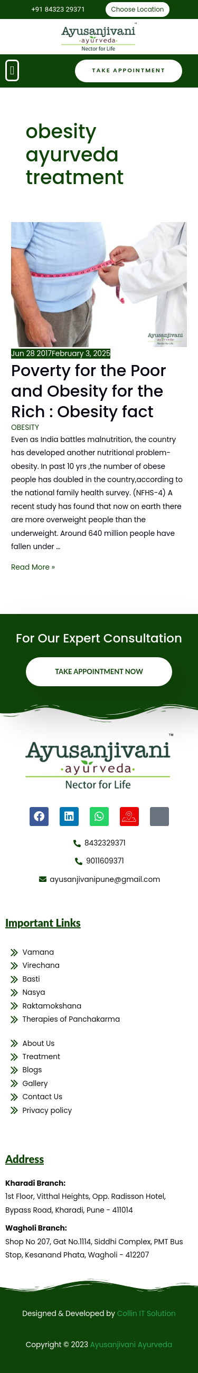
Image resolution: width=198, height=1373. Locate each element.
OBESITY (25, 428)
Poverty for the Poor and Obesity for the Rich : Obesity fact (88, 391)
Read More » (33, 567)
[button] (12, 70)
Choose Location (137, 9)
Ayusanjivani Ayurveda (131, 1345)
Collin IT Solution (146, 1314)
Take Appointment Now (99, 671)
